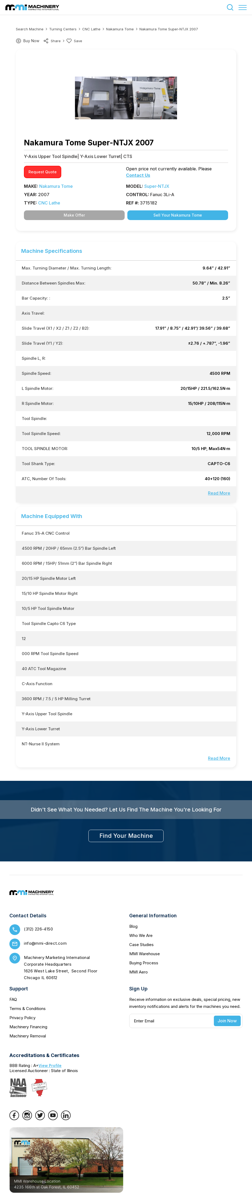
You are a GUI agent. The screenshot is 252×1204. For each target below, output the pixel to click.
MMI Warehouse (144, 953)
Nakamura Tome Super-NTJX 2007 (168, 29)
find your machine (126, 835)
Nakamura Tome (120, 29)
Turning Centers (63, 29)
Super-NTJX (156, 186)
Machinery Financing (28, 1026)
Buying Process (143, 962)
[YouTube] (53, 1118)
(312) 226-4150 (38, 929)
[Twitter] (40, 1118)
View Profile (50, 1065)
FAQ (13, 999)
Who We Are (141, 935)
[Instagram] (27, 1118)
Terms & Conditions (27, 1008)
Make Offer (74, 215)
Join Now (227, 1020)
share (52, 41)
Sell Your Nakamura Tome (177, 215)
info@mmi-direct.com (45, 943)
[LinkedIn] (66, 1118)
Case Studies (141, 944)
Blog (133, 926)
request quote (42, 172)
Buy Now (31, 40)
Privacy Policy (22, 1017)
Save (74, 41)
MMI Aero (138, 972)
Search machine (30, 29)
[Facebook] (14, 1118)
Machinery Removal (27, 1035)
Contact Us (138, 175)
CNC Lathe (91, 29)
